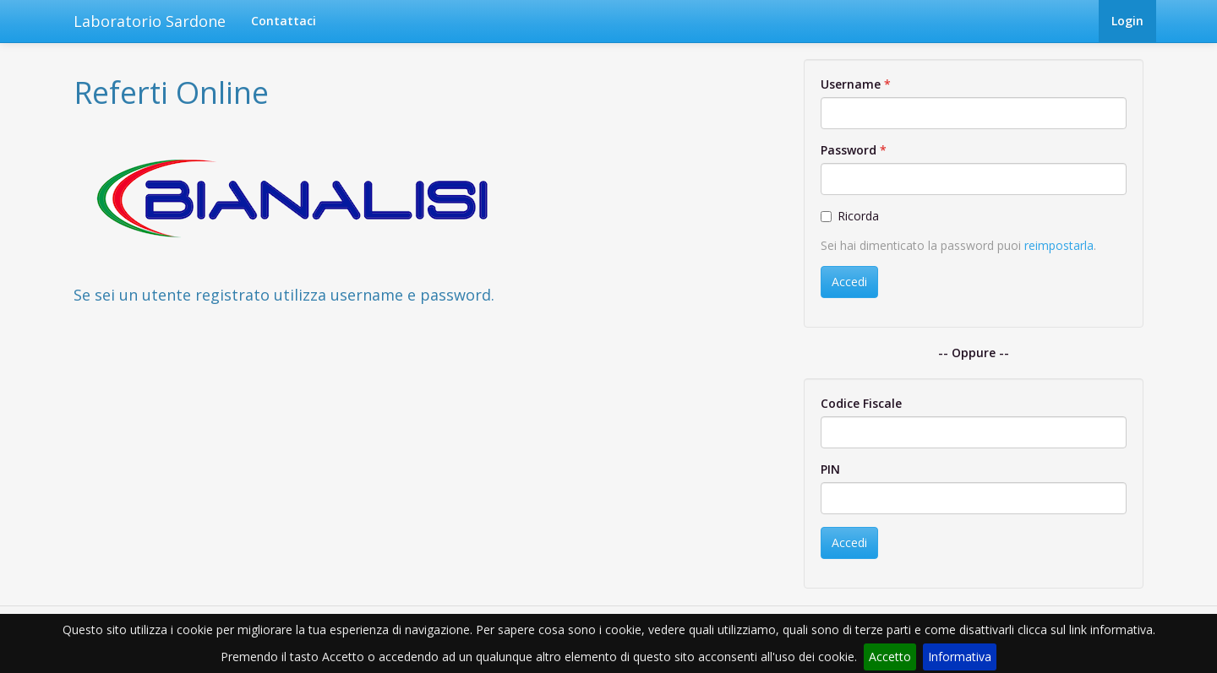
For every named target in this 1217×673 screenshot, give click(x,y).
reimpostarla (1059, 245)
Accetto (890, 657)
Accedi (849, 282)
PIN (830, 469)
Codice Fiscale (861, 403)
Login (1127, 21)
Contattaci (283, 21)
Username (851, 84)
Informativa (959, 657)
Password (848, 150)
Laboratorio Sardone (150, 21)
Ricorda (850, 216)
